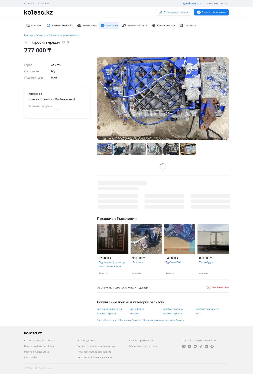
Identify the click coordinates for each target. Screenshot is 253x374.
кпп (198, 313)
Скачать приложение (141, 340)
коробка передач (172, 313)
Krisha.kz (43, 3)
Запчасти (41, 35)
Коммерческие (163, 25)
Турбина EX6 (173, 262)
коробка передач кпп (207, 308)
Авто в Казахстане (107, 320)
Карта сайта (30, 357)
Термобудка (206, 262)
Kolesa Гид (211, 3)
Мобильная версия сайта (143, 346)
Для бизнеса (193, 3)
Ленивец (137, 262)
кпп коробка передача (109, 308)
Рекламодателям (86, 340)
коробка (134, 313)
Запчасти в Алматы (130, 320)
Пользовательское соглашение (94, 351)
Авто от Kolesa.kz (59, 25)
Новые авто (86, 25)
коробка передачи (173, 308)
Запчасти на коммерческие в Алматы (163, 320)
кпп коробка (137, 308)
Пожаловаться (217, 287)
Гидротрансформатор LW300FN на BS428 (112, 264)
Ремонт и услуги (134, 25)
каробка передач (106, 313)
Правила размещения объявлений (96, 346)
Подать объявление (211, 12)
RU (225, 3)
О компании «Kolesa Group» (39, 340)
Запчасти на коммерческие (64, 35)
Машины (34, 25)
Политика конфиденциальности (94, 357)
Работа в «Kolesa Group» (37, 351)
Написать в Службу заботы (39, 346)
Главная (28, 35)
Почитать (187, 25)
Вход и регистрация (173, 12)
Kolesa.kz (29, 3)
